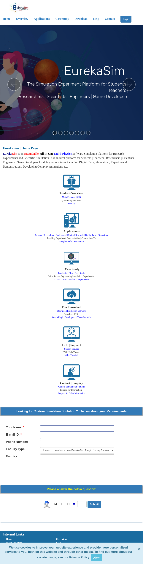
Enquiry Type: (16, 449)
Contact (110, 18)
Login (126, 19)
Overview (22, 18)
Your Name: (15, 427)
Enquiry (11, 456)
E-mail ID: (14, 434)
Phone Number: (17, 441)
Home (9, 539)
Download (81, 18)
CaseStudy (62, 18)
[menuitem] (27, 539)
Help (96, 18)
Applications (42, 18)
